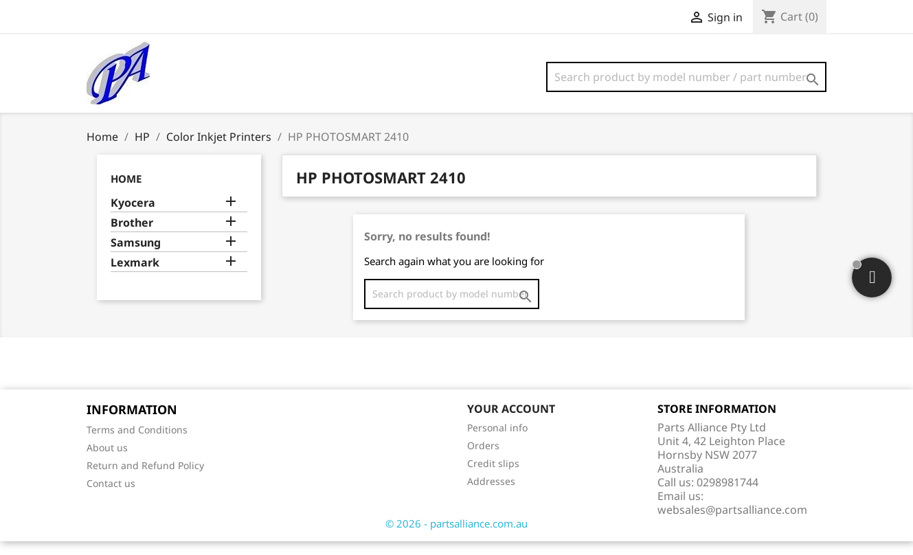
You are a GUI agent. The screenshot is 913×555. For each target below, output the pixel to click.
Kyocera (133, 216)
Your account (511, 422)
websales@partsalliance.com (732, 523)
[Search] (686, 77)
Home (126, 192)
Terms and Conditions (137, 443)
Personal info (497, 441)
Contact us (111, 496)
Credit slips (493, 477)
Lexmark (135, 276)
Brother (132, 236)
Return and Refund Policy (145, 479)
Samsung (136, 256)
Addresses (491, 494)
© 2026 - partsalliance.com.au (456, 537)
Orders (483, 459)
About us (107, 461)
